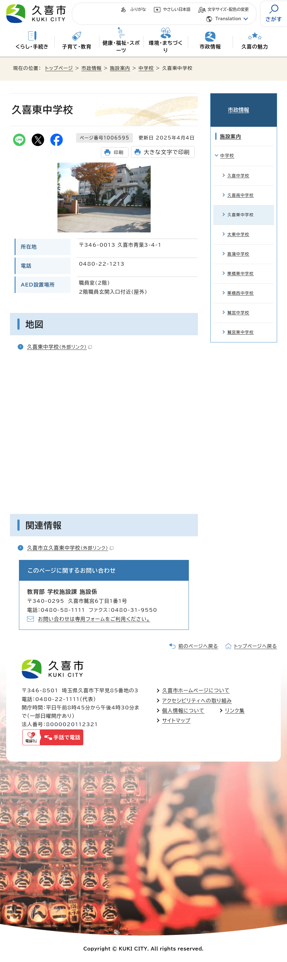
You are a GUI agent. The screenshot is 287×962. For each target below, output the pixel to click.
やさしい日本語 (177, 9)
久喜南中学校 (240, 186)
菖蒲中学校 (238, 245)
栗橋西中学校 (240, 284)
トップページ (59, 68)
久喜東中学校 (59, 346)
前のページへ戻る (198, 646)
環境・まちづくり (166, 46)
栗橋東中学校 (240, 265)
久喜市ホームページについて (196, 690)
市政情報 (210, 46)
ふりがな (138, 9)
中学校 (146, 68)
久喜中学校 (238, 167)
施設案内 (120, 68)
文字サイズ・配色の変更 (228, 9)
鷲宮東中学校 (240, 324)
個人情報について (183, 710)
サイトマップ (176, 720)
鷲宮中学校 (238, 304)
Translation (228, 19)
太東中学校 (238, 225)
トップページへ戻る (255, 646)
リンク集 (235, 710)
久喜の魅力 (254, 46)
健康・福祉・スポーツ (121, 46)
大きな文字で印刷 (167, 152)
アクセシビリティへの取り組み (197, 700)
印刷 (118, 152)
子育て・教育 (76, 46)
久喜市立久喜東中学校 (70, 547)
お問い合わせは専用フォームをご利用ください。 (94, 618)
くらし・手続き (32, 46)
